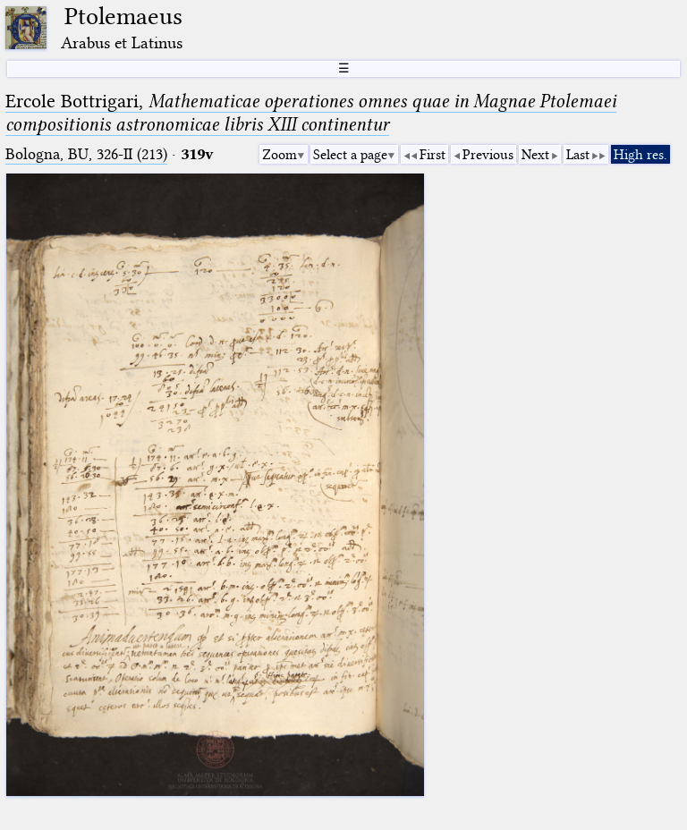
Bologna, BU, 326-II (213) (86, 154)
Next (535, 155)
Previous (487, 155)
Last (577, 155)
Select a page (350, 155)
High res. (640, 155)
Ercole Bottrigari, (310, 112)
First (432, 155)
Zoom (279, 155)
